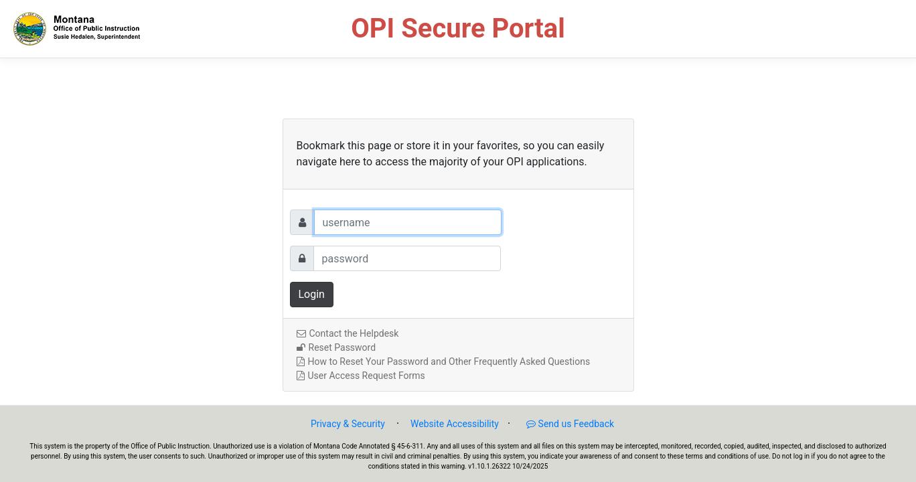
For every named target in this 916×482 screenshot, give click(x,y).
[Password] (407, 258)
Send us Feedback (563, 423)
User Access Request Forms (361, 375)
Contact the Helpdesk (348, 333)
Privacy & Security (348, 423)
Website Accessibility (454, 423)
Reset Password (336, 347)
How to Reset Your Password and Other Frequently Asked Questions (444, 361)
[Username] (408, 222)
